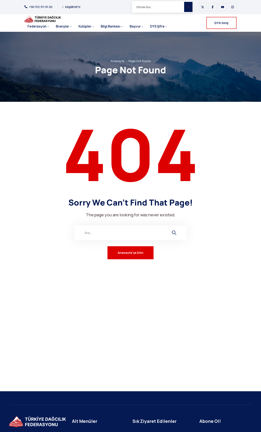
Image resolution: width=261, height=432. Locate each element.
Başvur (135, 26)
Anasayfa (117, 61)
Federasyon (37, 26)
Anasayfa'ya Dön (130, 253)
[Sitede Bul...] (158, 7)
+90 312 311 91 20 (40, 7)
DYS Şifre (157, 26)
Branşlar (62, 26)
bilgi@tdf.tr (73, 7)
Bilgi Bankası (110, 26)
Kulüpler (85, 26)
